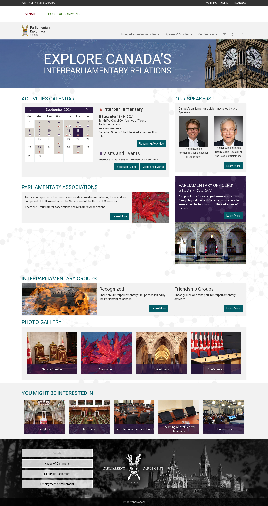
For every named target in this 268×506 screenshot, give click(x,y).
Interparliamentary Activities (139, 34)
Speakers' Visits (127, 166)
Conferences (206, 34)
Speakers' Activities (177, 34)
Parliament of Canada (38, 2)
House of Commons (64, 14)
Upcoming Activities (151, 143)
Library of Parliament (57, 473)
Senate (30, 14)
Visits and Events (153, 166)
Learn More (120, 216)
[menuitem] (218, 3)
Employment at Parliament (57, 484)
